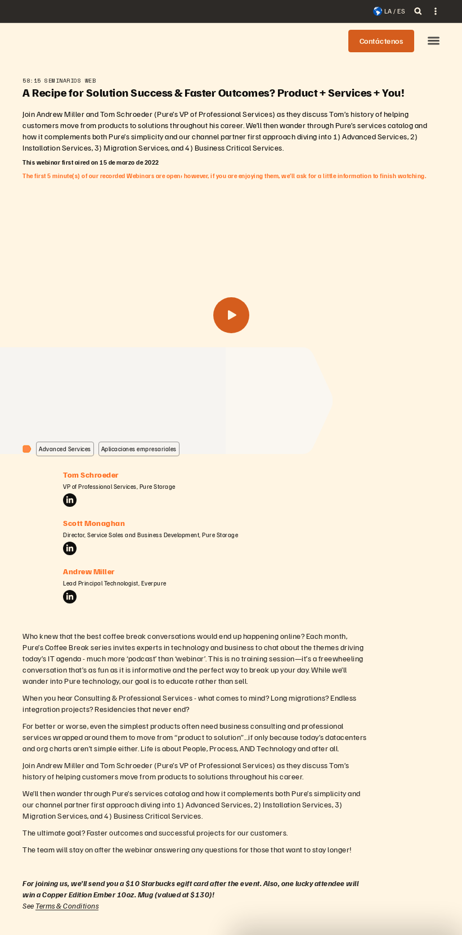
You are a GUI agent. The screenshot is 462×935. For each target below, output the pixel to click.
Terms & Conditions (66, 905)
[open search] (418, 11)
